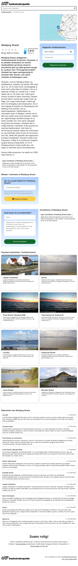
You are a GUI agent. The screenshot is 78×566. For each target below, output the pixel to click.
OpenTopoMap (35, 546)
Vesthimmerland (6, 12)
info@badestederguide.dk (69, 557)
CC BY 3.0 (54, 274)
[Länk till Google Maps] (58, 27)
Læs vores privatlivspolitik (69, 559)
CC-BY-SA (44, 546)
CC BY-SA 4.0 (13, 311)
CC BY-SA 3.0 (13, 274)
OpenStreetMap (21, 544)
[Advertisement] (19, 28)
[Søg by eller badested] (74, 8)
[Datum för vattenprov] (58, 51)
